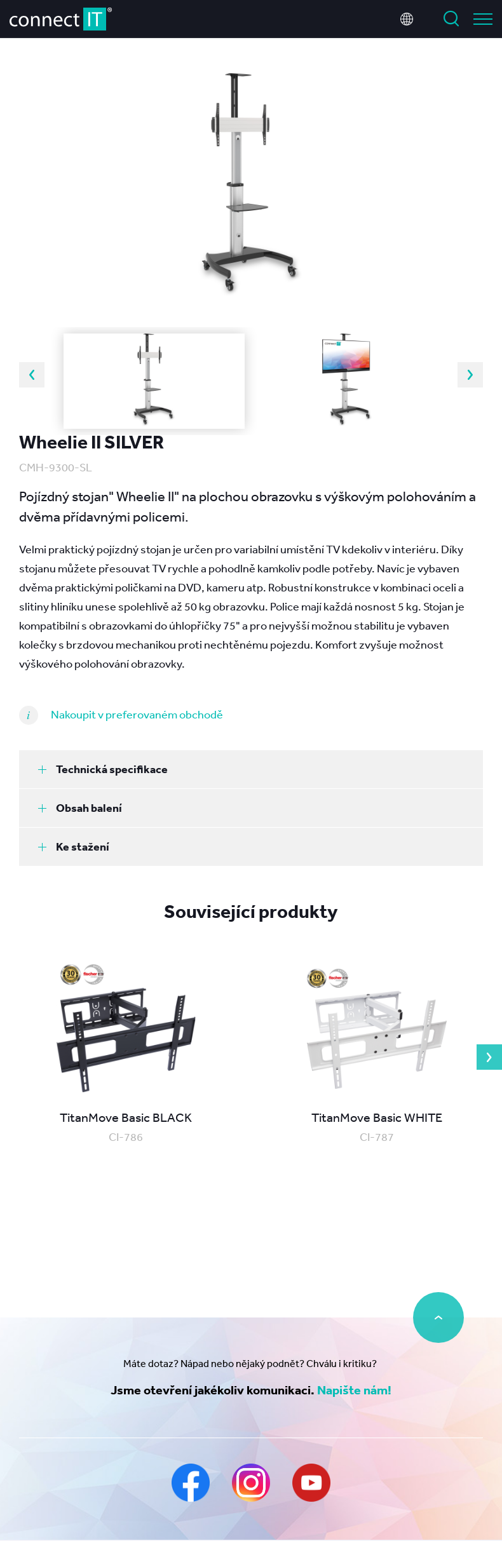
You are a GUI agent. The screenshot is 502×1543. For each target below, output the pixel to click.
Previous (31, 374)
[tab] (251, 769)
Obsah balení (80, 807)
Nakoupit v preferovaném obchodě (137, 714)
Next (470, 374)
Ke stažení (73, 846)
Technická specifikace (103, 769)
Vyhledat (451, 19)
